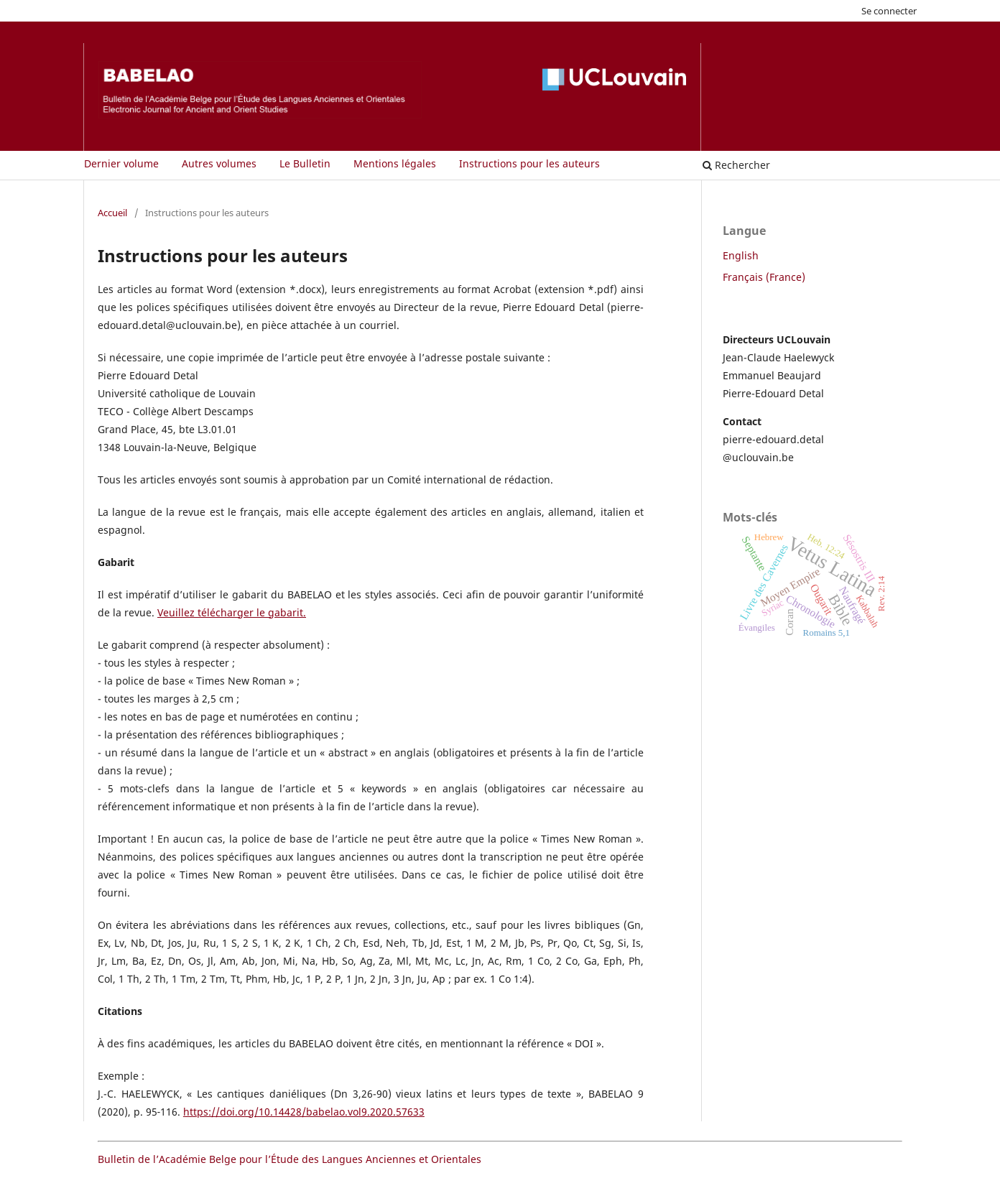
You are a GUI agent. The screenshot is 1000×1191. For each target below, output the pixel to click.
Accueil (112, 212)
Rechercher (736, 165)
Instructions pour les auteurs (529, 163)
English (741, 255)
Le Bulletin (304, 163)
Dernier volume (121, 163)
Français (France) (764, 277)
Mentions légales (394, 163)
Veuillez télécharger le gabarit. (231, 612)
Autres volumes (219, 163)
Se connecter (889, 10)
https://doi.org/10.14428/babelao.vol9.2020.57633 (304, 1111)
